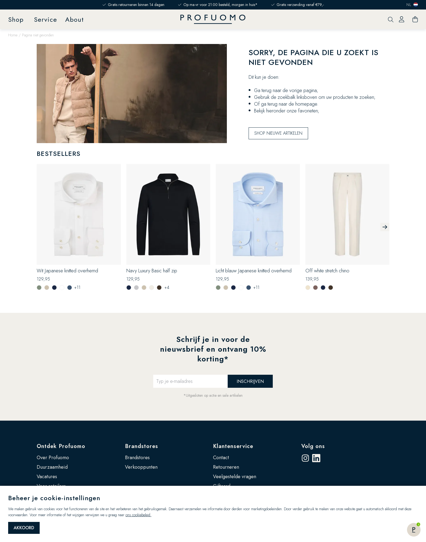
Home (12, 35)
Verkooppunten (141, 467)
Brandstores (141, 446)
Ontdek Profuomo (61, 446)
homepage (306, 104)
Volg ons (313, 446)
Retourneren (226, 467)
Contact (221, 457)
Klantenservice (233, 446)
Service (45, 19)
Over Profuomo (53, 457)
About (74, 19)
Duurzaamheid (52, 467)
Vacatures (47, 476)
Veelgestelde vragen (234, 476)
